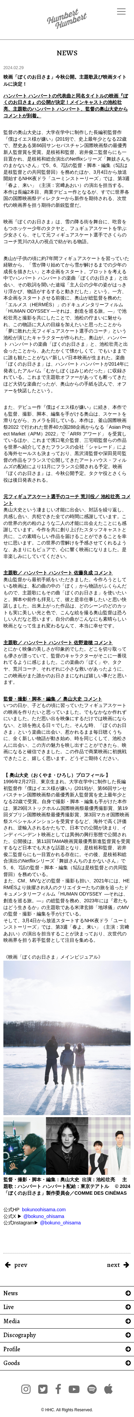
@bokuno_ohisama (43, 1216)
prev (20, 1264)
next (113, 1264)
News (10, 1293)
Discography (19, 1335)
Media (11, 1321)
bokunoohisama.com (44, 1209)
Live (8, 1307)
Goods (11, 1363)
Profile (11, 1349)
